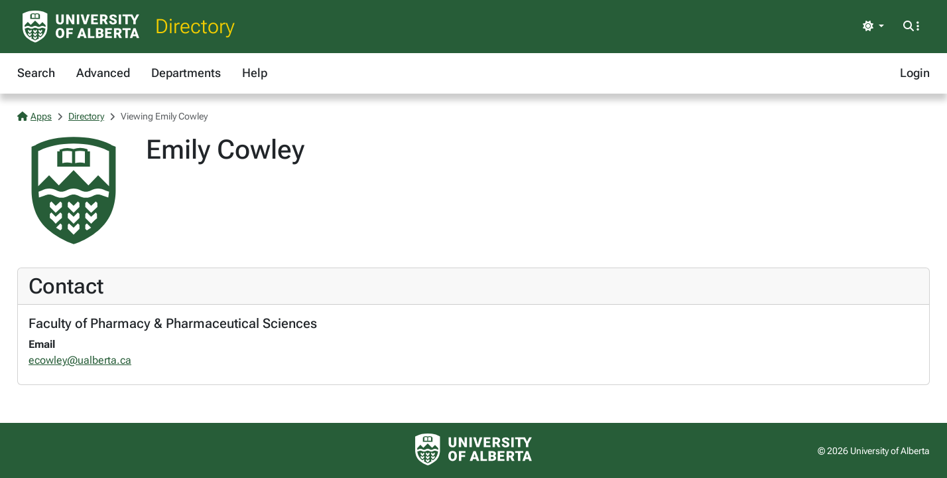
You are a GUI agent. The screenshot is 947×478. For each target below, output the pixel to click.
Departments (186, 73)
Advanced (103, 73)
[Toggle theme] (873, 26)
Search (36, 73)
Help (254, 73)
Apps (34, 116)
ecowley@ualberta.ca (80, 360)
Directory (195, 26)
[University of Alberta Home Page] (81, 26)
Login (915, 73)
